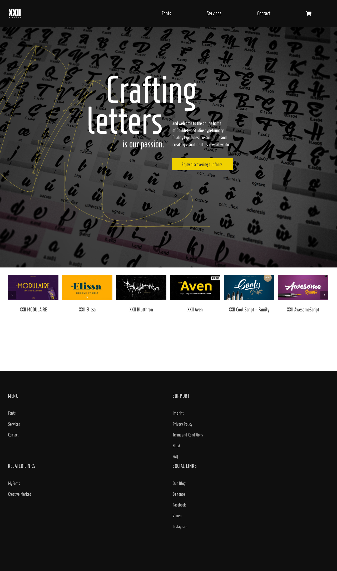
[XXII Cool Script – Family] (249, 287)
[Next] (324, 295)
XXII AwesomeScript (303, 309)
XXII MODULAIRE (33, 309)
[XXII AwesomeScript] (303, 287)
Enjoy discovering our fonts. (203, 164)
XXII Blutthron (141, 309)
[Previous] (12, 295)
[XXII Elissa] (87, 287)
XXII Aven (195, 309)
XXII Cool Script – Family (249, 309)
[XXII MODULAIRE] (33, 287)
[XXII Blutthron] (141, 287)
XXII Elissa (87, 309)
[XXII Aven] (195, 287)
